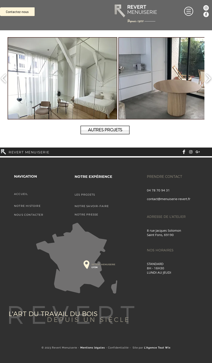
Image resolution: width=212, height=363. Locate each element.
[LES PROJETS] (97, 194)
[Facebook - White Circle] (206, 14)
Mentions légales (92, 347)
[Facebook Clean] (184, 152)
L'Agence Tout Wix (157, 347)
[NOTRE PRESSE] (97, 214)
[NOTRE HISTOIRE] (36, 205)
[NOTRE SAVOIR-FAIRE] (97, 206)
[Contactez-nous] (17, 11)
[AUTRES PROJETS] (105, 130)
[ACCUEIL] (36, 194)
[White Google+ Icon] (198, 152)
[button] (188, 11)
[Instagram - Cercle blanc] (206, 8)
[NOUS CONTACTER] (36, 214)
